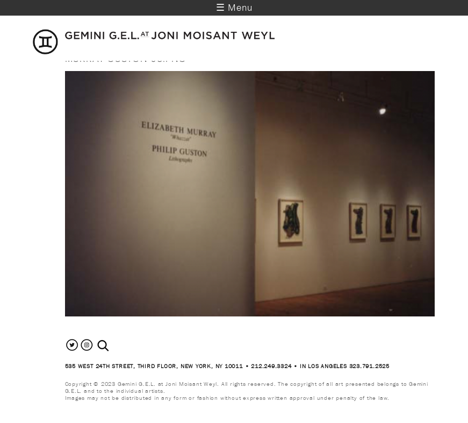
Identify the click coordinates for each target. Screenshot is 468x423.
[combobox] (114, 346)
